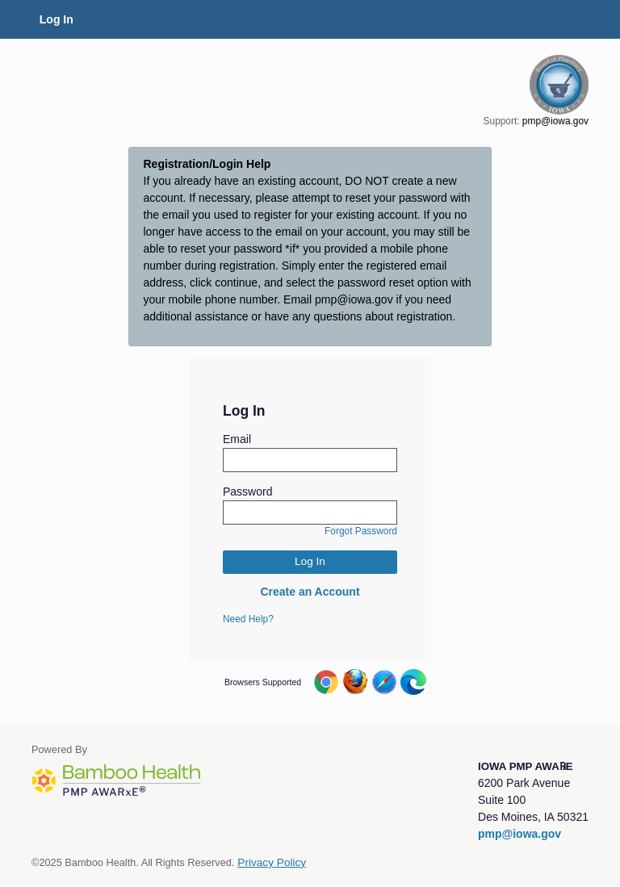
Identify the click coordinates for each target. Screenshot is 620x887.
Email (237, 439)
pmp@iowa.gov (555, 121)
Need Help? (248, 619)
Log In (56, 19)
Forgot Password (361, 531)
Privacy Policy (271, 862)
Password (247, 491)
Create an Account (309, 591)
